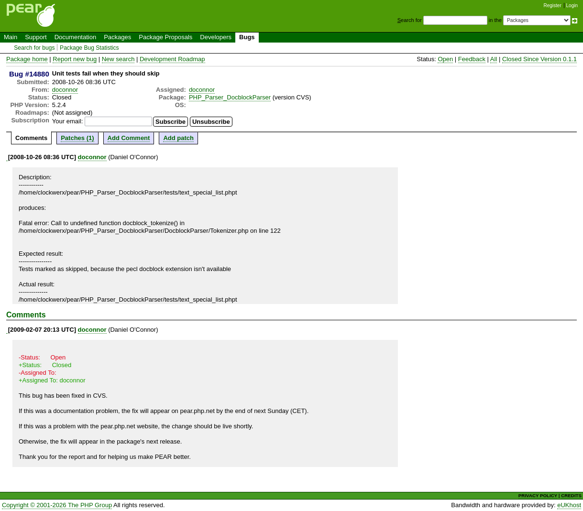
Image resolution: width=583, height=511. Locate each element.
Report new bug (75, 59)
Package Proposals (165, 37)
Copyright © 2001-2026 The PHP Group (57, 505)
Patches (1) (77, 137)
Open (445, 59)
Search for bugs (34, 47)
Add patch (178, 137)
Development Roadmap (172, 59)
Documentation (75, 37)
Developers (215, 37)
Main (10, 37)
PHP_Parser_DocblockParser (230, 97)
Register (552, 5)
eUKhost (569, 505)
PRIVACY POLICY (537, 495)
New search (118, 59)
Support (36, 37)
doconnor (65, 89)
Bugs (247, 37)
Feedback (471, 59)
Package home (27, 59)
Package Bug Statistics (89, 47)
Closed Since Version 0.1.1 (539, 59)
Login (572, 5)
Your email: (67, 121)
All (493, 59)
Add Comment (129, 137)
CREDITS (571, 495)
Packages (117, 37)
